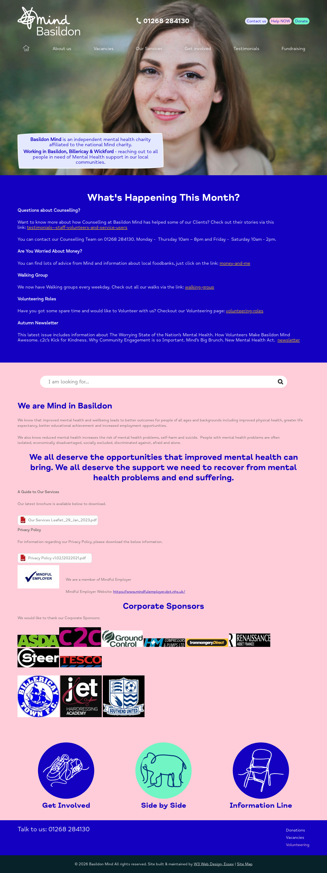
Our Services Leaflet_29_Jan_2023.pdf (62, 520)
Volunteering (297, 844)
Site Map (245, 864)
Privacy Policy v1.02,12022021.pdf (57, 558)
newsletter (289, 340)
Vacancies (295, 837)
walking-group (199, 287)
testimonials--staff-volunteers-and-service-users (77, 227)
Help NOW (280, 21)
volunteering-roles (244, 311)
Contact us (256, 21)
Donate (301, 21)
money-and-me (235, 263)
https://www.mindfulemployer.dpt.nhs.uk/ (149, 591)
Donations (295, 830)
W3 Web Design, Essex (214, 864)
